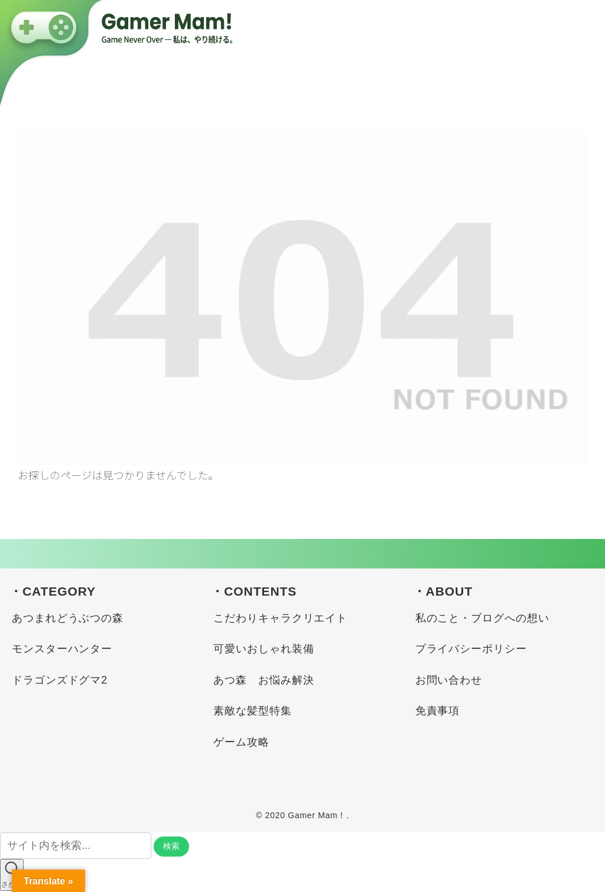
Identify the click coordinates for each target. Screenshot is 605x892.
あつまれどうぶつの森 (67, 618)
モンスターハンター (62, 649)
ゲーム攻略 (241, 742)
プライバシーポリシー (471, 649)
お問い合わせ (448, 680)
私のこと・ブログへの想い (482, 618)
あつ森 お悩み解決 (263, 680)
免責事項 (437, 711)
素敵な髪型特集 (252, 711)
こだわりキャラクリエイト (280, 618)
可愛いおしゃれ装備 (263, 649)
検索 (171, 846)
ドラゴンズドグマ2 (60, 680)
